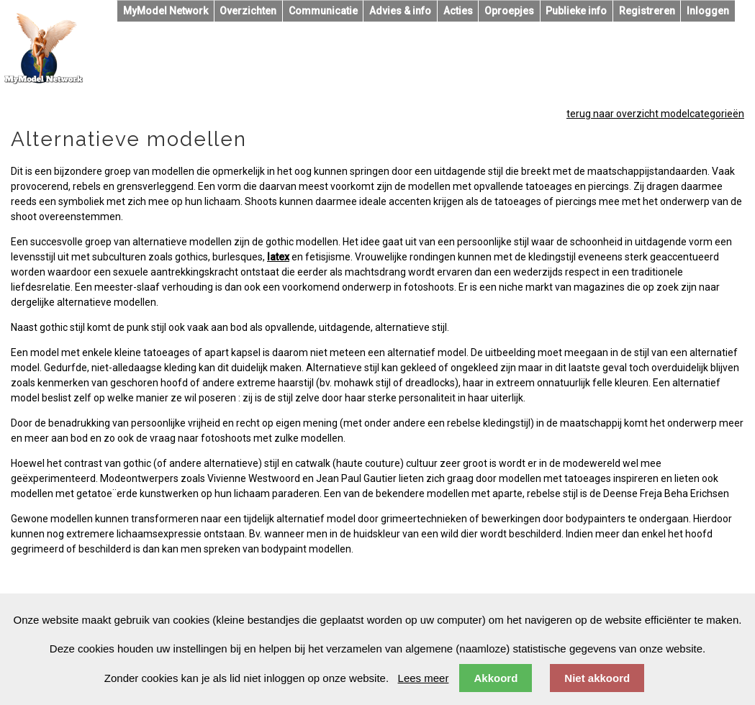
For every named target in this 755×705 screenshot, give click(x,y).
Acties (458, 11)
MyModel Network (165, 11)
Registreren (647, 11)
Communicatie (323, 11)
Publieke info (576, 11)
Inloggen (708, 11)
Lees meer (423, 678)
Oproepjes (509, 11)
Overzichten (248, 11)
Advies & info (400, 11)
